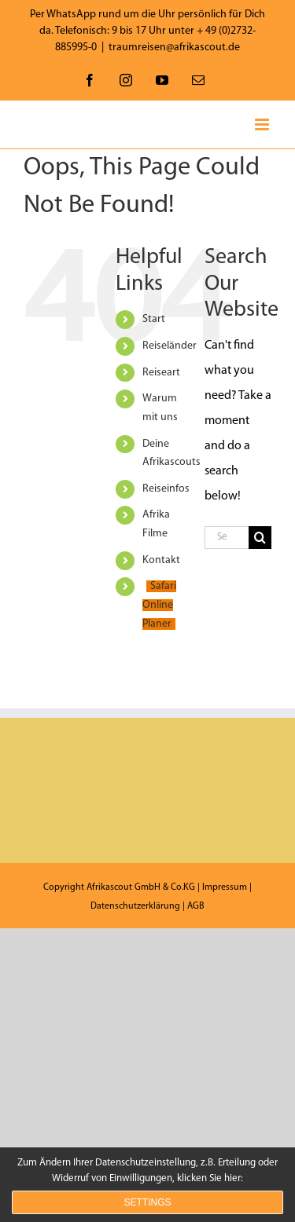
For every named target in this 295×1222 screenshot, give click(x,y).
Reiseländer (169, 346)
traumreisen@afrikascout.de (174, 47)
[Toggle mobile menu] (263, 124)
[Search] (260, 537)
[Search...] (227, 537)
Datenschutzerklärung (135, 906)
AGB (196, 906)
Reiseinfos (166, 489)
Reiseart (161, 373)
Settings (147, 1202)
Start (153, 319)
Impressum (224, 887)
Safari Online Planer (159, 605)
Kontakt (161, 560)
